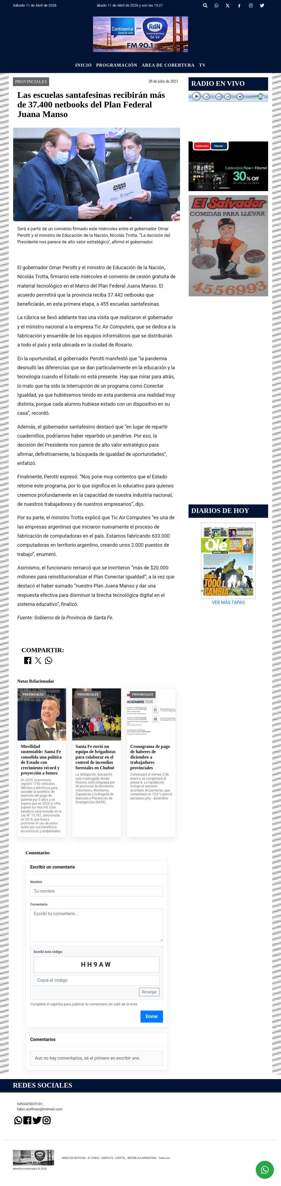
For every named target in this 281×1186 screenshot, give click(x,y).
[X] (227, 6)
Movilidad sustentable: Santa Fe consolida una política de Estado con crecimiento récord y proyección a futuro (41, 1029)
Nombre (36, 1151)
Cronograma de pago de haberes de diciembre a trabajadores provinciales (150, 1027)
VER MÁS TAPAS (228, 602)
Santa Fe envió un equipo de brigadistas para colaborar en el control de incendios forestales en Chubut (95, 1027)
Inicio (83, 65)
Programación (116, 65)
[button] (205, 6)
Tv (202, 65)
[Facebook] (239, 6)
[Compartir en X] (38, 930)
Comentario (38, 1174)
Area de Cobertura (168, 65)
